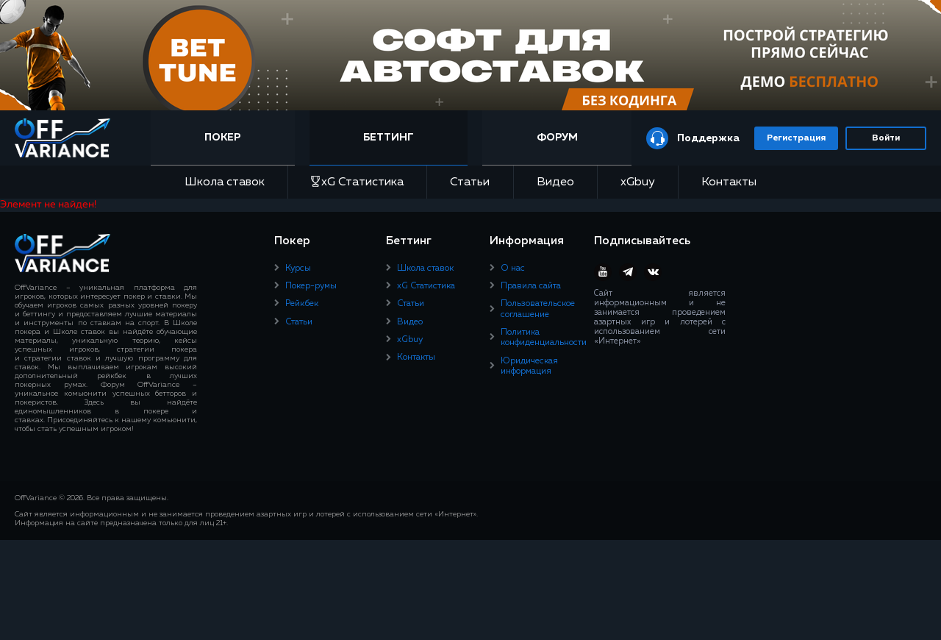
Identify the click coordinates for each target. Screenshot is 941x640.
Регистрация (796, 138)
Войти (886, 138)
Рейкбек (301, 303)
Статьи (470, 182)
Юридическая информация (529, 366)
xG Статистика (357, 182)
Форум (557, 137)
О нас (513, 268)
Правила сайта (531, 286)
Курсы (298, 268)
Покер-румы (311, 286)
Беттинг (388, 137)
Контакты (728, 182)
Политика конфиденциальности (544, 337)
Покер (222, 137)
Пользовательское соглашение (538, 309)
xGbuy (637, 182)
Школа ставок (225, 182)
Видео (555, 182)
